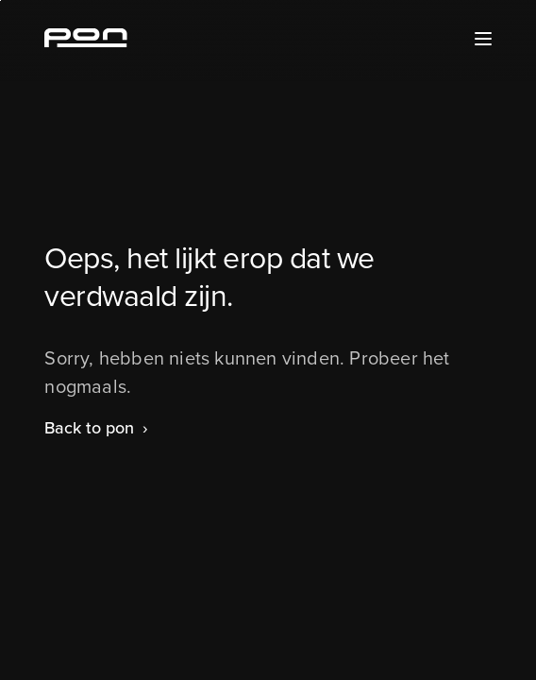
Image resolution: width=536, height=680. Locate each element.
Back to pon (89, 427)
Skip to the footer (0, 0)
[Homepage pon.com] (85, 41)
